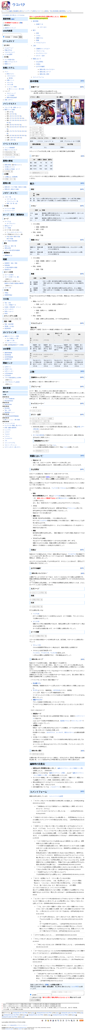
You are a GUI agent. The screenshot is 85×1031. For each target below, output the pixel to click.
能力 (34, 30)
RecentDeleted (9, 401)
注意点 (38, 64)
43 (20, 120)
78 (18, 131)
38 (13, 120)
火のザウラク (51, 732)
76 (15, 131)
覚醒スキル (39, 38)
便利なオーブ (8, 226)
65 (15, 127)
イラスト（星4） (38, 127)
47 (25, 120)
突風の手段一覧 (37, 599)
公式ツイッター (9, 371)
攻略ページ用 (10, 340)
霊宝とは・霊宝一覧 (10, 246)
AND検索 (7, 37)
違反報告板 (8, 354)
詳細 (21, 23)
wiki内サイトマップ (10, 28)
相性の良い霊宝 (44, 74)
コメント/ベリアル (10, 442)
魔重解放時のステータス (40, 173)
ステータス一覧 (11, 199)
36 (20, 118)
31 (13, 118)
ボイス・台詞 (40, 55)
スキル (38, 35)
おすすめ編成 (40, 66)
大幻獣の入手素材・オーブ (12, 169)
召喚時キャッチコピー (43, 48)
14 (10, 114)
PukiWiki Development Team (20, 1027)
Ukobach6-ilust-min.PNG (43, 1013)
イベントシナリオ (10, 157)
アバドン (35, 690)
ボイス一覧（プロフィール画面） (43, 418)
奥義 (37, 40)
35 (18, 118)
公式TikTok (8, 375)
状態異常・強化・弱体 (11, 263)
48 (7, 122)
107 (15, 137)
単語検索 (55, 11)
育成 (18, 236)
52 (13, 124)
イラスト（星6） (38, 130)
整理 (15, 236)
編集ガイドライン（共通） (12, 336)
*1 (2, 1003)
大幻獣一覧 (9, 171)
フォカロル (36, 653)
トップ (4, 11)
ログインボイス (9, 309)
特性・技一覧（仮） (12, 203)
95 (20, 135)
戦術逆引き (8, 269)
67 (18, 127)
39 (15, 120)
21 (13, 116)
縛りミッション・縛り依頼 (16, 89)
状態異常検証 (8, 295)
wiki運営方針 (8, 359)
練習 (9, 345)
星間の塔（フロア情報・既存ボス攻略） (16, 187)
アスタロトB (45, 653)
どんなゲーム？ (9, 48)
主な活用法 (39, 61)
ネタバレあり (37, 410)
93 (18, 135)
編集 (10, 11)
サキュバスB (37, 645)
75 (13, 131)
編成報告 (13, 345)
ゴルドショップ (11, 93)
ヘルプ (68, 11)
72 (25, 127)
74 (10, 131)
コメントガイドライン (11, 342)
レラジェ (7, 436)
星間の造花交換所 (12, 97)
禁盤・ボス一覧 (10, 179)
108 (18, 137)
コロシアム (10, 82)
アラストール (71, 508)
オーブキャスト (11, 223)
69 (23, 127)
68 (20, 127)
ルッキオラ (59, 732)
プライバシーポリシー (22, 1025)
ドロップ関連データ (10, 305)
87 (10, 135)
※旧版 (11, 238)
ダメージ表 (8, 287)
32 (15, 118)
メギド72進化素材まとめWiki (13, 377)
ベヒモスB (53, 653)
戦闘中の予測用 (9, 283)
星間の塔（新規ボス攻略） (12, 189)
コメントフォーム (38, 77)
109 (12, 140)
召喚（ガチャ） (9, 99)
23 (15, 116)
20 (10, 116)
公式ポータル (8, 369)
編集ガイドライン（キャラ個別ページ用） (71, 768)
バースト (20, 232)
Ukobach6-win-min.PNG (19, 1013)
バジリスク (56, 690)
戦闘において (37, 59)
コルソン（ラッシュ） (11, 445)
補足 (37, 431)
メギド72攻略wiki (9, 398)
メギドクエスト (11, 76)
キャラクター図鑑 (10, 208)
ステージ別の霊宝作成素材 (12, 250)
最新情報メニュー (10, 412)
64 (13, 127)
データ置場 (20, 345)
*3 (2, 1007)
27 (10, 118)
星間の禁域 (8, 165)
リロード (39, 11)
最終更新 (62, 11)
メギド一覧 (8, 197)
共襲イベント (10, 80)
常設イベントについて (11, 149)
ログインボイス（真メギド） (13, 447)
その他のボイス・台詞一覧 (41, 421)
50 (10, 124)
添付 (34, 11)
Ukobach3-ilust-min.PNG (59, 1015)
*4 (2, 1008)
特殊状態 (7, 265)
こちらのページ (55, 787)
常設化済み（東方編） (12, 154)
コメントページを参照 (56, 796)
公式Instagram (9, 373)
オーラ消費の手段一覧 (39, 636)
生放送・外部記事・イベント (13, 307)
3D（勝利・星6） (38, 133)
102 (12, 137)
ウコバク (18, 4)
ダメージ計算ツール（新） (12, 277)
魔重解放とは (8, 255)
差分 (21, 11)
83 (23, 131)
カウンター (14, 232)
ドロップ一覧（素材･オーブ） (13, 107)
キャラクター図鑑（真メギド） (13, 425)
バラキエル (62, 488)
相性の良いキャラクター (47, 69)
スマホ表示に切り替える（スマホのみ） (13, 15)
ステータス (43, 27)
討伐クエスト (17, 165)
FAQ (8, 236)
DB (7, 238)
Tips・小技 (8, 302)
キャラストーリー (10, 210)
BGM (6, 313)
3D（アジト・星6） (39, 135)
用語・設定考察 (9, 324)
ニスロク (7, 432)
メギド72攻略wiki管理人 (12, 1025)
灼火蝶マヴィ (37, 683)
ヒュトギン (8, 430)
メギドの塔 (10, 84)
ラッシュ (9, 232)
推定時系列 (8, 328)
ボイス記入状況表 (38, 435)
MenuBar (7, 408)
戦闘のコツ (8, 64)
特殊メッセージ (9, 311)
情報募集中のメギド (42, 451)
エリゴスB (36, 621)
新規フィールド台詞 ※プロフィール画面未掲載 (47, 423)
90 (15, 135)
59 (15, 124)
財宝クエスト (10, 74)
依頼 (15, 86)
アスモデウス (72, 554)
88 (13, 135)
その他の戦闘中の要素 (11, 267)
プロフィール (40, 51)
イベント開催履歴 (10, 147)
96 (23, 135)
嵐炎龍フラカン (65, 721)
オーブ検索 (8, 228)
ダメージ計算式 (9, 275)
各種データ (39, 24)
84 (25, 131)
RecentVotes (8, 404)
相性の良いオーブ (45, 72)
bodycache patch (9, 1028)
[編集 (12, 19)
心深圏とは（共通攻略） (12, 176)
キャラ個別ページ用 (12, 338)
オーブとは (8, 221)
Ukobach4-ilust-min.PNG (10, 1015)
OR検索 (15, 37)
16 (13, 114)
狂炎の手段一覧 (37, 606)
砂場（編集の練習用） (11, 427)
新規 (46, 11)
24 (18, 116)
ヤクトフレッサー (76, 721)
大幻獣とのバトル (10, 167)
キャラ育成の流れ (10, 59)
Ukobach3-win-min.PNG (34, 1015)
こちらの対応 (74, 986)
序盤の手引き (8, 50)
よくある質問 (8, 54)
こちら (54, 445)
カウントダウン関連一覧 (13, 319)
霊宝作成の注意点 (38, 754)
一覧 (50, 11)
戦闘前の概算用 (19, 283)
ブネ (6, 440)
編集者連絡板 (8, 352)
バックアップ (28, 11)
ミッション (10, 86)
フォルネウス (8, 438)
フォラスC (54, 488)
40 (18, 120)
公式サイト (8, 367)
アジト (6, 71)
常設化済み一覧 (10, 152)
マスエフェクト (41, 42)
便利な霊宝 (8, 248)
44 (23, 120)
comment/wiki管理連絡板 (12, 416)
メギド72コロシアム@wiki (12, 382)
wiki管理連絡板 (9, 357)
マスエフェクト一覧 (12, 201)
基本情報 (35, 21)
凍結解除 (16, 11)
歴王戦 (11, 78)
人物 (34, 45)
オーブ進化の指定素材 (11, 241)
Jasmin (19, 1028)
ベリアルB (56, 496)
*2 (2, 1005)
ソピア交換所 (10, 95)
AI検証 (6, 293)
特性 (37, 33)
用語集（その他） (10, 326)
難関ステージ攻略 (10, 109)
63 (10, 127)
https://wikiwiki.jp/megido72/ (38, 18)
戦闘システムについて (11, 61)
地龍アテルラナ (37, 699)
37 (10, 120)
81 (20, 131)
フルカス (7, 434)
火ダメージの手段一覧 (39, 592)
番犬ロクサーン (64, 498)
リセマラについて (10, 52)
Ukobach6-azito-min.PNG (68, 1013)
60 (18, 124)
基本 (11, 236)
